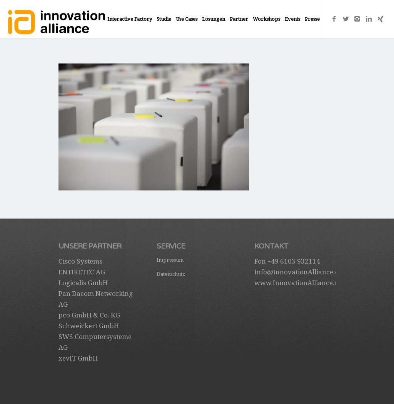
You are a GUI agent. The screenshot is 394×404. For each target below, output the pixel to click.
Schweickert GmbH (88, 326)
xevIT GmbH (78, 358)
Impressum (170, 260)
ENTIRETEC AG (81, 272)
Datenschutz (171, 274)
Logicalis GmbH (83, 283)
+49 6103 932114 (293, 261)
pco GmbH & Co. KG (89, 315)
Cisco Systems (80, 261)
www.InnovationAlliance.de (298, 283)
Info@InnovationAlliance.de (298, 272)
